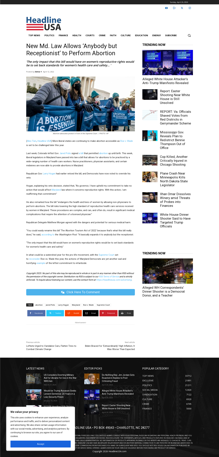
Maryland (56, 189)
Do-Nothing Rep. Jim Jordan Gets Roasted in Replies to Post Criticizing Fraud (118, 378)
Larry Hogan (48, 173)
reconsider (34, 259)
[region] (40, 429)
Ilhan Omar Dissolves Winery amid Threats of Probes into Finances (175, 200)
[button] (189, 35)
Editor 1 (38, 71)
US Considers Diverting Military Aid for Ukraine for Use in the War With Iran (60, 378)
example (41, 263)
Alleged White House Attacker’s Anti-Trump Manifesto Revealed (165, 81)
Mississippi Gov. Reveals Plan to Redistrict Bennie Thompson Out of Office (172, 140)
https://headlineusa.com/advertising (114, 280)
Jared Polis (65, 153)
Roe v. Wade (126, 141)
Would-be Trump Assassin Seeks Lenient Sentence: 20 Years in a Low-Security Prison (60, 393)
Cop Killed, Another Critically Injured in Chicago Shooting (174, 160)
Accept (40, 444)
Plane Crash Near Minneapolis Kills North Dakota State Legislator (174, 179)
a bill (81, 153)
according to (48, 234)
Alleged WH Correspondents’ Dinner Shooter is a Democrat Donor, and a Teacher (163, 291)
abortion (103, 153)
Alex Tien (31, 141)
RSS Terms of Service (109, 276)
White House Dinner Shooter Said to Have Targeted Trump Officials (175, 220)
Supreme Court (106, 254)
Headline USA (44, 141)
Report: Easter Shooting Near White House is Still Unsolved (175, 97)
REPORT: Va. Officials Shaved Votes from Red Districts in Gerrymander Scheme (175, 117)
